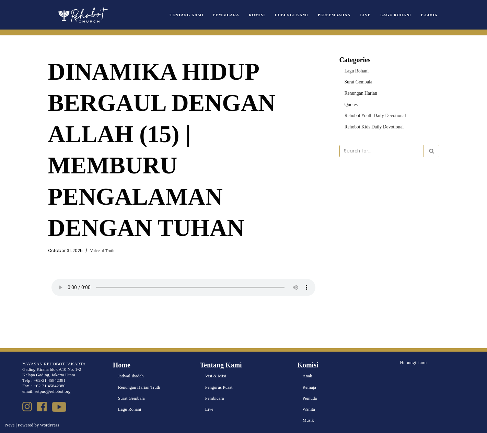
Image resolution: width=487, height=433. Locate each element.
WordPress (49, 425)
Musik (308, 420)
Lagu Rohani (397, 14)
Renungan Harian (360, 92)
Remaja (309, 387)
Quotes (351, 103)
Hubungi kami (413, 362)
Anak (307, 376)
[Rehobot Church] (82, 14)
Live (367, 14)
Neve (9, 425)
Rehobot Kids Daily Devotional (373, 125)
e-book (429, 14)
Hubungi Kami (296, 14)
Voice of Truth (99, 251)
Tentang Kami (193, 14)
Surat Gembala (358, 81)
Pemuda (309, 398)
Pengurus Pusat (219, 387)
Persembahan (337, 14)
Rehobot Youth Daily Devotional (374, 114)
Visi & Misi (215, 376)
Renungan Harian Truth (139, 387)
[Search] (381, 150)
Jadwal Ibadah (131, 376)
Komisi (262, 14)
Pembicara (232, 14)
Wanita (308, 409)
